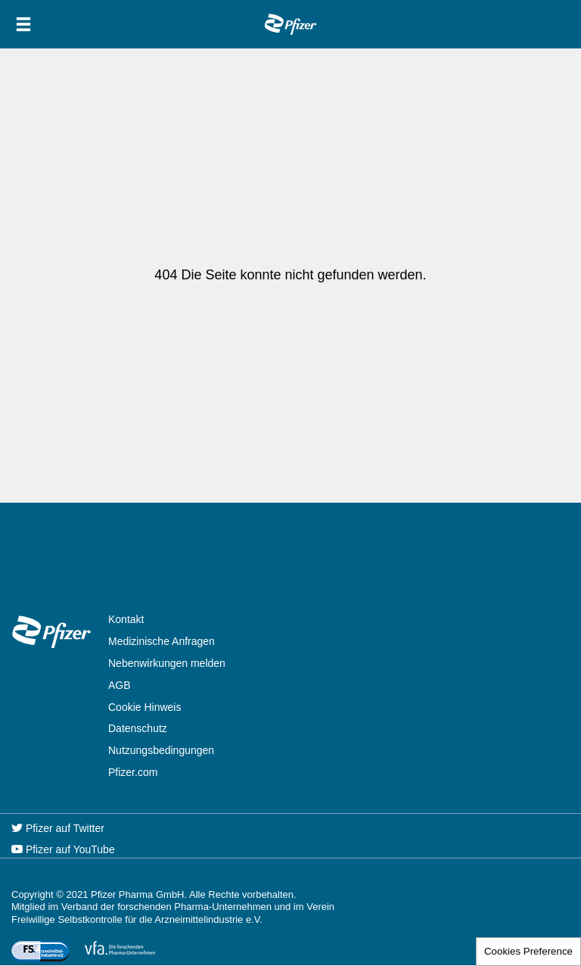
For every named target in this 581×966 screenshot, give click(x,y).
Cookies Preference (528, 951)
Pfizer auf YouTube (63, 849)
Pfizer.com (132, 772)
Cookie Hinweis (144, 707)
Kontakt (126, 619)
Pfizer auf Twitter (57, 828)
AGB (119, 685)
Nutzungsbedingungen (161, 750)
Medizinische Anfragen (161, 641)
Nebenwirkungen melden (166, 663)
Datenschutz (137, 728)
